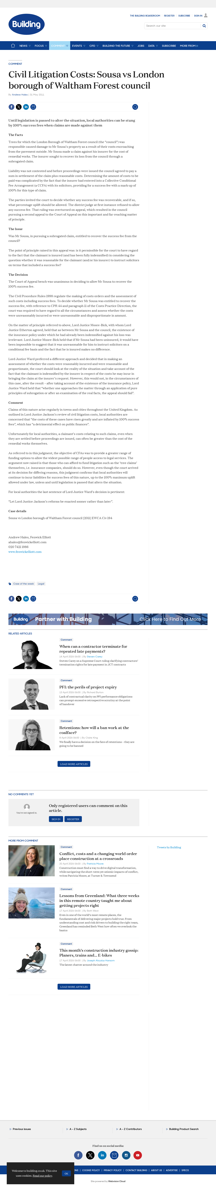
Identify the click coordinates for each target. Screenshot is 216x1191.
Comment (15, 64)
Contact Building (136, 1170)
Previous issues (22, 1129)
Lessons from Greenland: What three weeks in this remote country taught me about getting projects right (99, 900)
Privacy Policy (113, 1170)
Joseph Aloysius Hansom (101, 960)
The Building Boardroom (145, 15)
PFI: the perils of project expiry (88, 687)
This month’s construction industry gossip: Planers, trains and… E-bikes (98, 952)
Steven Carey (94, 656)
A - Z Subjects (78, 1129)
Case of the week (23, 583)
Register (169, 15)
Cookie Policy (91, 1170)
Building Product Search (184, 1129)
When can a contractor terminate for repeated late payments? (93, 649)
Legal (41, 583)
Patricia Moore (95, 863)
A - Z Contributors (130, 1129)
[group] (188, 45)
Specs (185, 1170)
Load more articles (74, 764)
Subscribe (184, 15)
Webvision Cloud (116, 1181)
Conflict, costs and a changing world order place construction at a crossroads (98, 856)
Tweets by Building (169, 847)
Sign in (56, 819)
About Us (156, 1170)
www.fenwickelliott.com (25, 551)
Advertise (172, 1170)
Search (204, 26)
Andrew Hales (20, 94)
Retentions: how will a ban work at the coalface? (94, 730)
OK (66, 1173)
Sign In (198, 15)
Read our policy (42, 1176)
